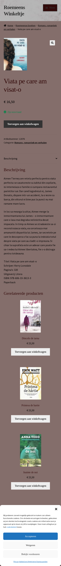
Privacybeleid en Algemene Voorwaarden (30, 561)
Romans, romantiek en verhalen (30, 142)
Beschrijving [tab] (10, 158)
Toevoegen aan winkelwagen (23, 124)
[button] (56, 509)
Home (10, 25)
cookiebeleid (11, 527)
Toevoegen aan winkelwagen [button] (30, 351)
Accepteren (30, 536)
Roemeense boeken (25, 25)
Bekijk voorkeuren (30, 554)
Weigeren (30, 545)
